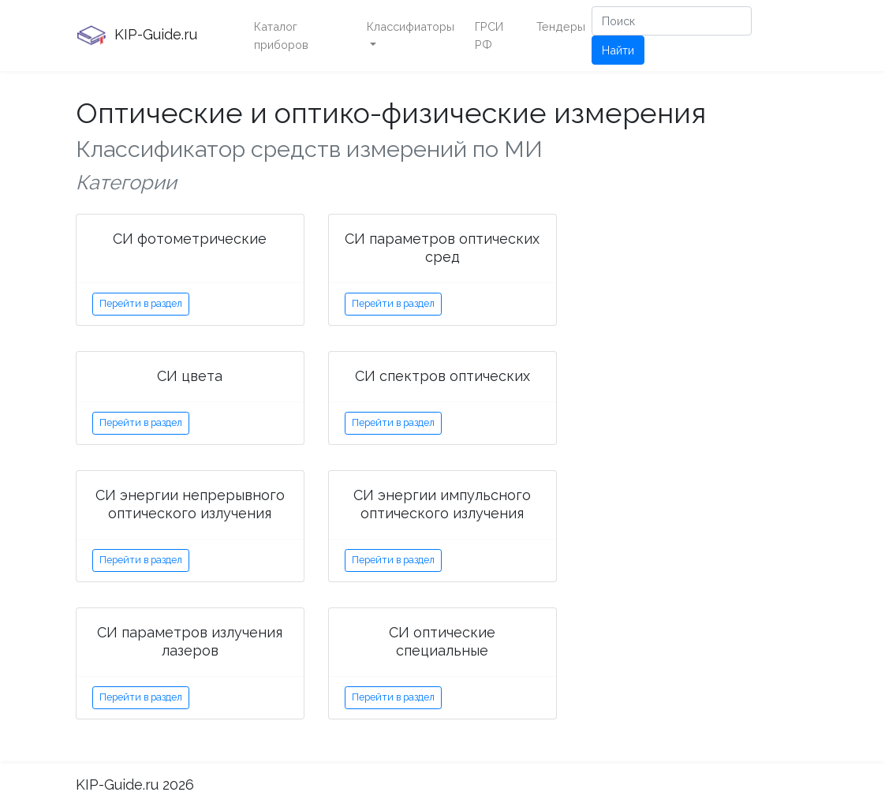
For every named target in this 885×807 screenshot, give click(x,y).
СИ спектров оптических (442, 376)
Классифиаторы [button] (410, 26)
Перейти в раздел (140, 303)
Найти (618, 50)
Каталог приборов (281, 35)
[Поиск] (672, 20)
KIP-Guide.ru (136, 35)
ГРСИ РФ (489, 35)
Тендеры (560, 26)
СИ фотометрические (190, 238)
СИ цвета (189, 376)
